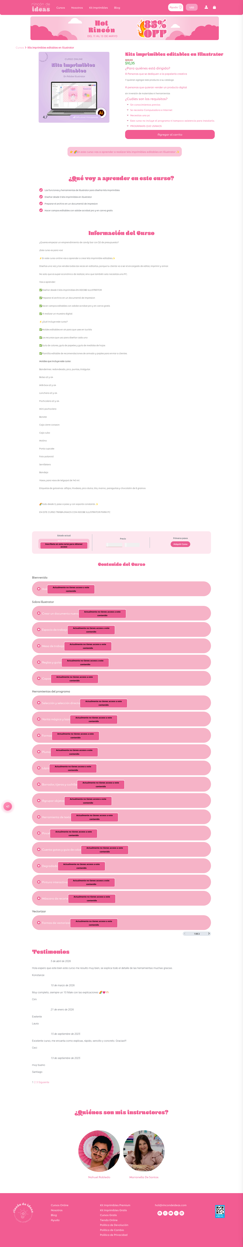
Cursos (60, 7)
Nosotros (77, 7)
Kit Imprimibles (98, 7)
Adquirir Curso (180, 544)
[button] (206, 7)
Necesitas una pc (140, 115)
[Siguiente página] (209, 934)
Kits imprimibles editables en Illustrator (50, 47)
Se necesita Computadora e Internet (151, 109)
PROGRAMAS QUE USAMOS (146, 125)
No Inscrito (64, 540)
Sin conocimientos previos (145, 104)
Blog (117, 7)
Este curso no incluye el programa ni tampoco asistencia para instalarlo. (172, 120)
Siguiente (43, 1082)
